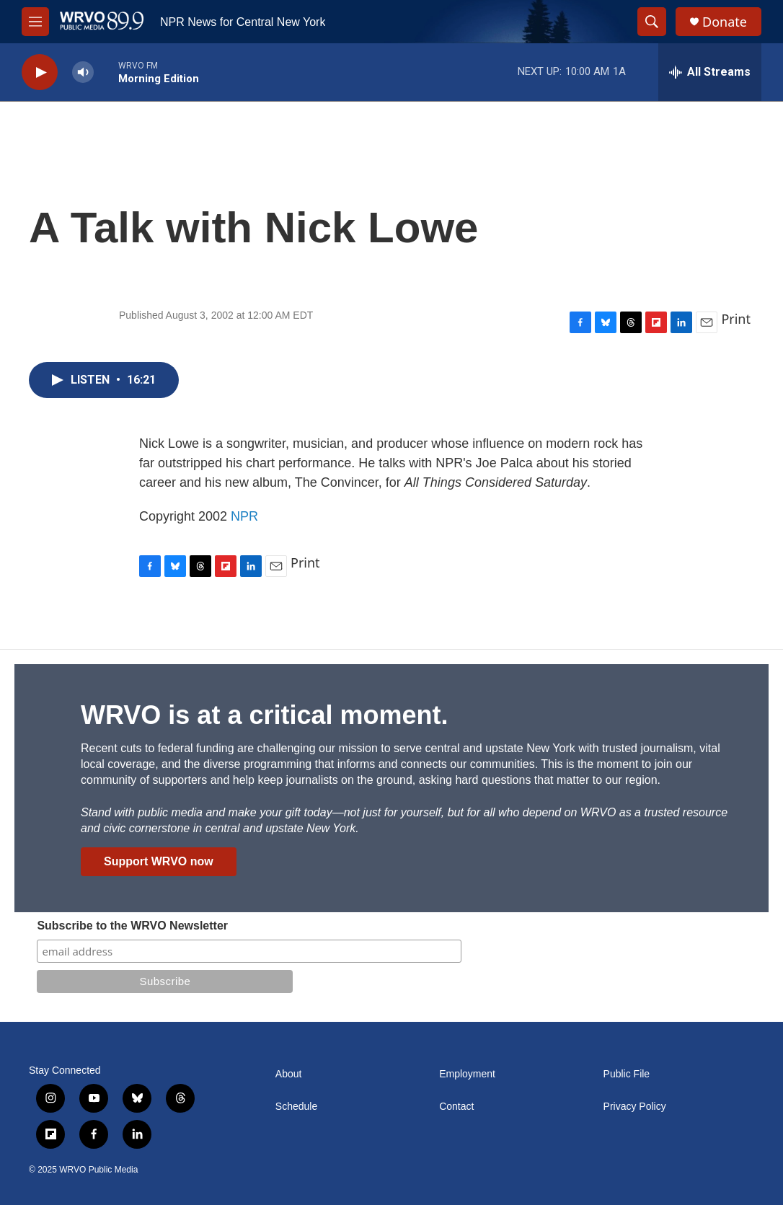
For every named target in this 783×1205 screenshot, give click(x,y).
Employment (467, 1074)
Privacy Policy (634, 1106)
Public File (626, 1074)
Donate (724, 22)
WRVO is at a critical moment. (264, 715)
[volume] (83, 72)
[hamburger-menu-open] (35, 21)
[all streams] (709, 72)
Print (736, 318)
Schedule (296, 1106)
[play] (39, 72)
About (288, 1074)
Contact (456, 1106)
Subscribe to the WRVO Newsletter (132, 925)
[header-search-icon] (651, 21)
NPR (244, 516)
